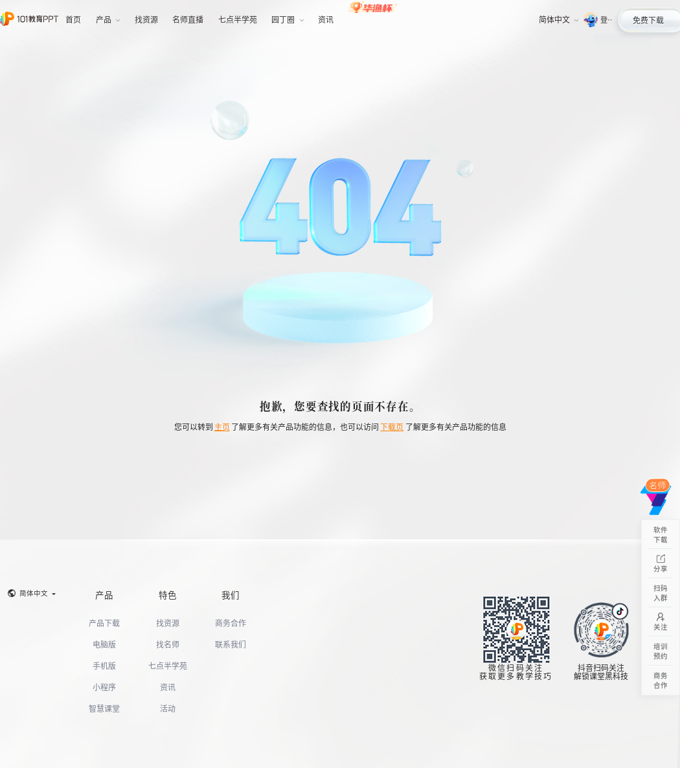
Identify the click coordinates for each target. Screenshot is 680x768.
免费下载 (648, 19)
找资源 (167, 622)
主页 (222, 426)
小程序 (104, 686)
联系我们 (230, 643)
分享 (660, 563)
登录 (605, 19)
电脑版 (104, 643)
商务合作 (230, 622)
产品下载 (104, 622)
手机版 (104, 665)
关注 (660, 622)
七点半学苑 (167, 665)
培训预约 (660, 651)
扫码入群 (660, 593)
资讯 (168, 686)
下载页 (391, 426)
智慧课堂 (104, 708)
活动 (168, 708)
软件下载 (660, 535)
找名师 (167, 643)
